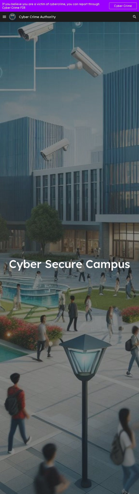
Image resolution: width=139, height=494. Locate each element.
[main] (69, 264)
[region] (69, 6)
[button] (4, 17)
